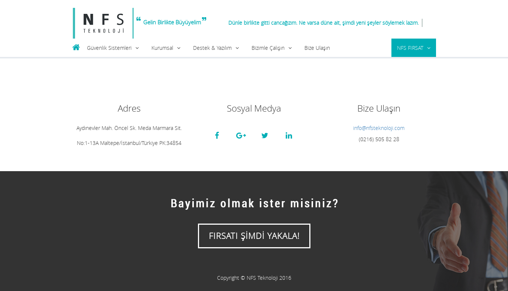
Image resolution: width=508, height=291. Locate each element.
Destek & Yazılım (212, 47)
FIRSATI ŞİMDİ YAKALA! (254, 235)
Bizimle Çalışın (268, 47)
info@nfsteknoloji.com (379, 127)
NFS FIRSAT (410, 47)
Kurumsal (162, 47)
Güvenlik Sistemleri (109, 47)
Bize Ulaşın (317, 47)
